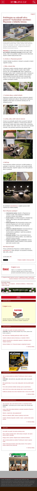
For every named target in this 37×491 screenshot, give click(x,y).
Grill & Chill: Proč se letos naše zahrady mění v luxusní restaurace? (17, 389)
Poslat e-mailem (22, 260)
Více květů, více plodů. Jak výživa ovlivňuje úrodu (14, 330)
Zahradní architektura (21, 283)
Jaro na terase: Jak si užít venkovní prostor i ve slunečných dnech (17, 403)
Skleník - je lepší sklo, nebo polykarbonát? (12, 413)
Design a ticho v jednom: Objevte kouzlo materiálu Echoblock (16, 437)
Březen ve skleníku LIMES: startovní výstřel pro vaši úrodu (15, 415)
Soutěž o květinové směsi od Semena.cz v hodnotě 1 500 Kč (16, 338)
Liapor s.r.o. (15, 267)
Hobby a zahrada (5, 285)
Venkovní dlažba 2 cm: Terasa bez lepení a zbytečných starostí (16, 344)
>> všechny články (30, 346)
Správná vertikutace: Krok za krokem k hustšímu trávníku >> (22, 278)
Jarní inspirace (11, 283)
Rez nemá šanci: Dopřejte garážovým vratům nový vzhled (15, 335)
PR (10, 256)
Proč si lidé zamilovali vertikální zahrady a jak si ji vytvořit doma (17, 386)
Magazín (5, 427)
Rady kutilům (4, 283)
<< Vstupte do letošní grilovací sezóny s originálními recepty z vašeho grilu (17, 277)
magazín (33, 14)
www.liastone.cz (14, 206)
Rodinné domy (30, 283)
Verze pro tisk (30, 260)
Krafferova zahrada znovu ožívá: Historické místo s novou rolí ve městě (18, 391)
